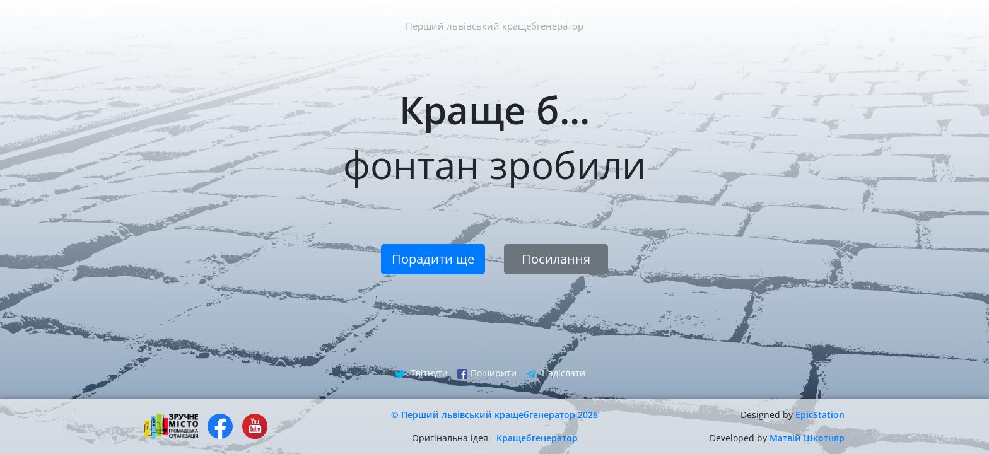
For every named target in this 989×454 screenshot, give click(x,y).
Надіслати (555, 373)
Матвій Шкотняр (807, 438)
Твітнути (421, 373)
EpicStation (820, 415)
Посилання (556, 258)
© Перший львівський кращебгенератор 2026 (494, 415)
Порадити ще (433, 258)
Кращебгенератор (537, 438)
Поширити (487, 373)
